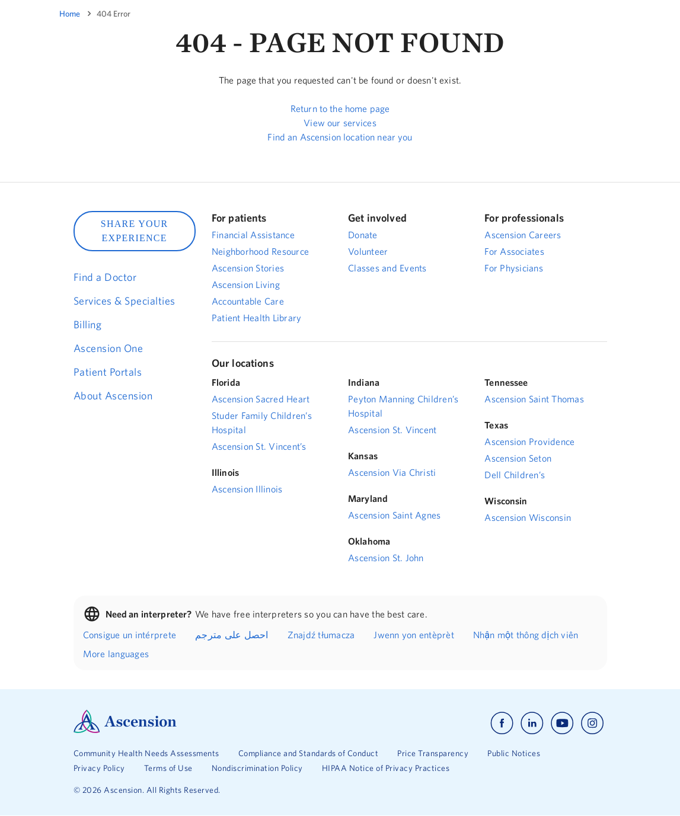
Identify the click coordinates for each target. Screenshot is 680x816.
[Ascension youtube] (562, 723)
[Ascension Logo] (125, 730)
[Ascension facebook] (501, 723)
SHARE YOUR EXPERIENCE (134, 231)
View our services (340, 123)
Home (69, 13)
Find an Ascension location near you (339, 137)
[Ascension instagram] (592, 723)
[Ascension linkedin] (532, 723)
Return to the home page (340, 108)
